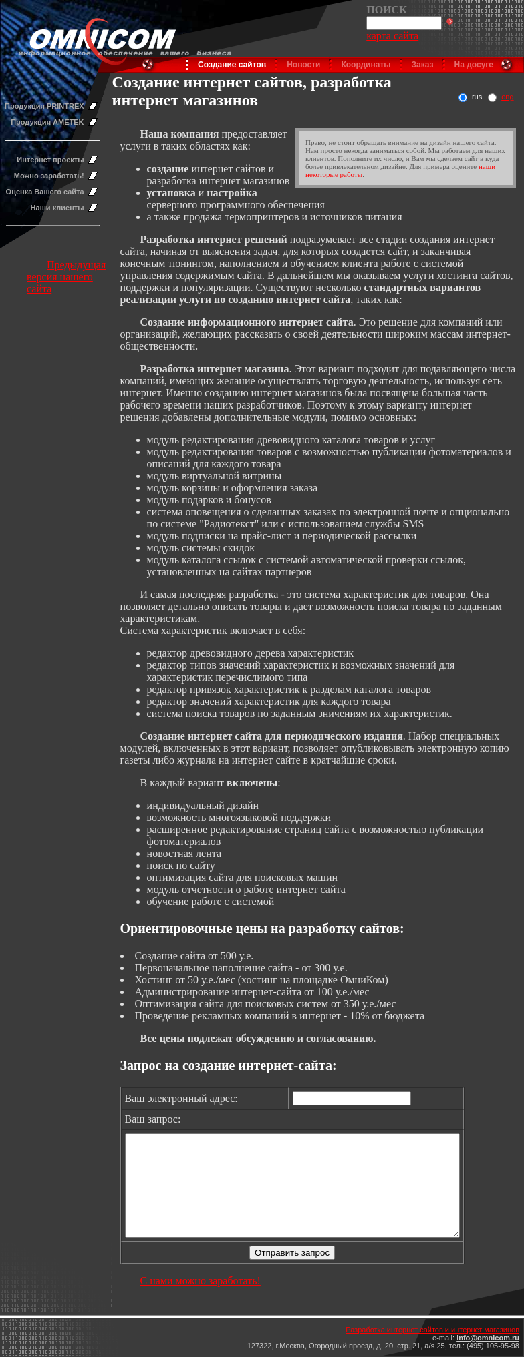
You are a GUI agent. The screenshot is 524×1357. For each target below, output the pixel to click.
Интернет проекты (50, 160)
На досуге (473, 64)
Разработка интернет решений (213, 239)
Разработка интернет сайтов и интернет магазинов (432, 1330)
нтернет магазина (246, 368)
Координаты (365, 64)
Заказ (423, 64)
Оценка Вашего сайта (45, 192)
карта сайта (392, 35)
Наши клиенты (57, 208)
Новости (303, 64)
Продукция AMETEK (47, 122)
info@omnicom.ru (487, 1338)
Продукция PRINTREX (44, 106)
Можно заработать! (49, 176)
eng (507, 97)
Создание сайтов (232, 64)
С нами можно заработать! (200, 1300)
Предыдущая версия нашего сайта (66, 276)
